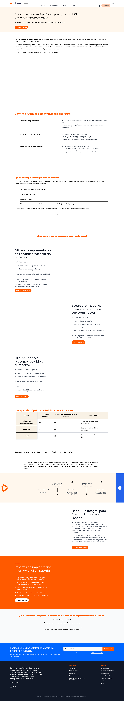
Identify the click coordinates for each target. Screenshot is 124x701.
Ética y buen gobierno (74, 675)
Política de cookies (81, 696)
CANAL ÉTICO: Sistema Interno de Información (77, 679)
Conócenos (54, 6)
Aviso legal (61, 696)
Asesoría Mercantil (105, 675)
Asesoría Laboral (105, 673)
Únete (74, 6)
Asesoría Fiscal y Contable (107, 670)
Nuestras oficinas (73, 670)
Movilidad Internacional (106, 678)
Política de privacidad (70, 696)
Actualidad (65, 6)
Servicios (44, 6)
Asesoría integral (105, 668)
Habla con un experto (62, 215)
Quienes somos (73, 668)
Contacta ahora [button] (21, 27)
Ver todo (103, 683)
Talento (102, 681)
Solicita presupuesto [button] (23, 291)
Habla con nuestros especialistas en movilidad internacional (62, 629)
